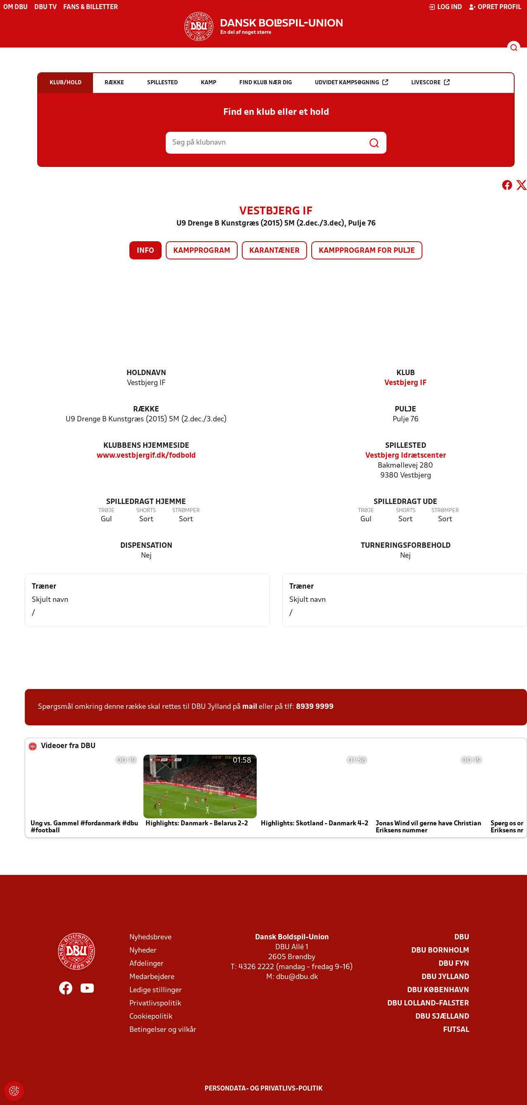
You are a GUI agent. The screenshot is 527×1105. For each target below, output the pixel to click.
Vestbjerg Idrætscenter (405, 455)
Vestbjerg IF (405, 383)
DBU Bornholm (440, 950)
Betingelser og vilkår (162, 1030)
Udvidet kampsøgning (351, 82)
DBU (461, 937)
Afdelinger (146, 963)
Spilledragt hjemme (146, 502)
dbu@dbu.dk (297, 977)
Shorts (146, 510)
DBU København (438, 990)
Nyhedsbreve (150, 937)
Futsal (456, 1030)
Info (145, 250)
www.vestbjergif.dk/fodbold (146, 455)
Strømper (186, 510)
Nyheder (143, 950)
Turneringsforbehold (406, 545)
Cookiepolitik (150, 1016)
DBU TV (45, 7)
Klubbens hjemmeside (146, 445)
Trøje (106, 510)
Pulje (405, 409)
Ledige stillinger (155, 990)
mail (249, 707)
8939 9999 (315, 707)
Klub (405, 373)
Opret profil (495, 7)
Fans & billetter (90, 7)
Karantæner (274, 250)
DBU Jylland (445, 977)
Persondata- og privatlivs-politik (264, 1089)
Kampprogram (201, 250)
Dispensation (146, 545)
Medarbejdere (151, 977)
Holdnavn (146, 373)
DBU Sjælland (442, 1016)
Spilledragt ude (405, 502)
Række (146, 409)
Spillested (405, 445)
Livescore (430, 82)
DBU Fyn (454, 963)
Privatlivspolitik (155, 1003)
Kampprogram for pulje (367, 250)
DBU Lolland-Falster (428, 1003)
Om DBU (15, 7)
